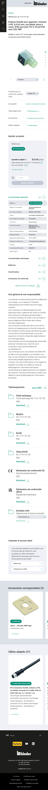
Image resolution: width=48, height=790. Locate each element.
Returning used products (24, 786)
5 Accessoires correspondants (35, 118)
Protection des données (30, 779)
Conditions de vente (29, 776)
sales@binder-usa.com (24, 768)
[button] (3, 3)
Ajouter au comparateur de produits (35, 104)
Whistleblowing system (32, 783)
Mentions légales (15, 779)
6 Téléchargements (33, 111)
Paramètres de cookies (15, 783)
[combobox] (28, 563)
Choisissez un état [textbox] (20, 569)
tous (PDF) (37, 388)
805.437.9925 (25, 762)
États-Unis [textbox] (17, 563)
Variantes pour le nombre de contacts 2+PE (15, 94)
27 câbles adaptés (32, 125)
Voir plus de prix (17, 169)
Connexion (16, 776)
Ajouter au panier (27, 183)
